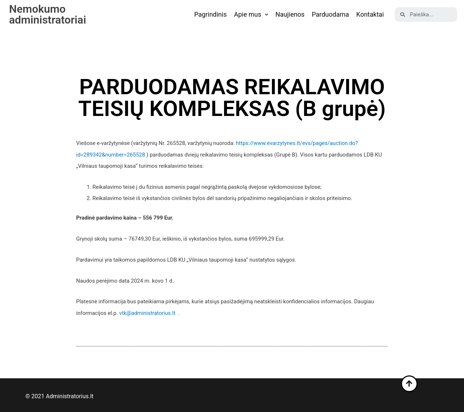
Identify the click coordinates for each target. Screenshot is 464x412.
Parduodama (330, 14)
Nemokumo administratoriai (47, 14)
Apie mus (251, 14)
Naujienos (290, 14)
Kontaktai (370, 14)
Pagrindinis (210, 14)
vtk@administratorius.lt (147, 313)
